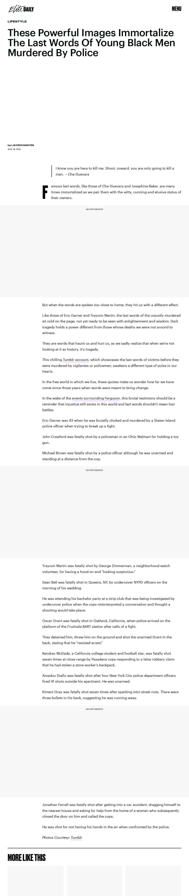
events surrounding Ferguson (96, 398)
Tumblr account (75, 359)
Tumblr (76, 837)
